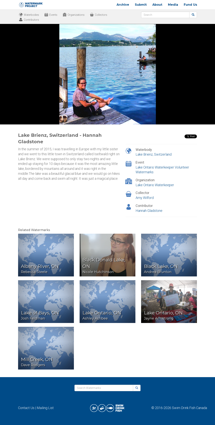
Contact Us (26, 408)
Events (53, 14)
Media (173, 4)
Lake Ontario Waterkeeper (155, 185)
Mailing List (45, 408)
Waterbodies (31, 14)
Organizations (76, 14)
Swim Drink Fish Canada (189, 408)
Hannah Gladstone (149, 211)
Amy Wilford (145, 198)
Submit (141, 4)
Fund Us (190, 4)
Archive (123, 4)
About (157, 4)
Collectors (101, 14)
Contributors (31, 19)
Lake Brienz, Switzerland (154, 154)
